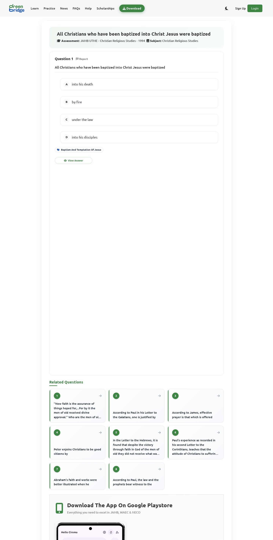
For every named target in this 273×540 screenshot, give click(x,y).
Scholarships (105, 8)
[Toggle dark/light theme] (226, 8)
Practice (49, 8)
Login (255, 8)
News (64, 8)
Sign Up (240, 8)
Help (88, 8)
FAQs (76, 8)
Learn (35, 8)
